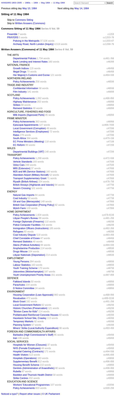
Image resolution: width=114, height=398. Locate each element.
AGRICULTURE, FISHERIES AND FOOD (29, 111)
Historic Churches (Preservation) (30, 308)
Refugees (18, 231)
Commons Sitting (24, 20)
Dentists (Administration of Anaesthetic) (33, 368)
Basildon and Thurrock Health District (32, 375)
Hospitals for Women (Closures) (30, 345)
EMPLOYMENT (15, 258)
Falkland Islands (21, 281)
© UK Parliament (51, 394)
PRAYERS (12, 37)
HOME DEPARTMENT (19, 211)
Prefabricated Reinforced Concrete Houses (35, 315)
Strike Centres (20, 378)
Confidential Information (25, 88)
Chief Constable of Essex (26, 238)
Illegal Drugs (19, 71)
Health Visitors (20, 355)
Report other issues (30, 394)
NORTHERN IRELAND (19, 78)
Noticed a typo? (9, 394)
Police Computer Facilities (27, 225)
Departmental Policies (24, 58)
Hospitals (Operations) (25, 358)
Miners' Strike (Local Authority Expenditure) (35, 328)
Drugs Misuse (20, 251)
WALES (11, 148)
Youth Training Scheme (25, 268)
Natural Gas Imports (23, 195)
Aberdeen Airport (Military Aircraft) (31, 175)
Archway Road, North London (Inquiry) (33, 44)
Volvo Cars (18, 165)
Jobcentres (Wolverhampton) (28, 271)
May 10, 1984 (29, 8)
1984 (36, 3)
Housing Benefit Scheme (26, 365)
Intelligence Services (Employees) (31, 131)
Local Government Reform (27, 305)
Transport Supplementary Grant (29, 178)
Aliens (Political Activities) (26, 245)
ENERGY (12, 191)
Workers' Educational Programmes (31, 385)
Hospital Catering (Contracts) (28, 351)
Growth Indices (21, 68)
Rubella (17, 371)
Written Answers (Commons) (30, 23)
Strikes (16, 105)
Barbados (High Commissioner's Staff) (33, 335)
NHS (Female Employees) (27, 348)
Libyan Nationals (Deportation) (29, 255)
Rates (16, 135)
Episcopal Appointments (25, 125)
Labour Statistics (22, 265)
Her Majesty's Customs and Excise (31, 75)
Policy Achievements (24, 81)
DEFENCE (12, 278)
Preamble (12, 34)
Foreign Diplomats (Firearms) (28, 221)
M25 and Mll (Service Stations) (29, 171)
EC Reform (19, 145)
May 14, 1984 (82, 8)
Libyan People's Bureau (25, 218)
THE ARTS (13, 55)
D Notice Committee (23, 288)
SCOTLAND (13, 95)
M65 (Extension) (21, 168)
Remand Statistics (22, 108)
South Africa (19, 138)
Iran (15, 338)
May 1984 (45, 3)
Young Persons (21, 261)
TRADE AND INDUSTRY (20, 85)
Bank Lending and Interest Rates (30, 61)
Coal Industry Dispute (24, 235)
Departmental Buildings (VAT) (28, 151)
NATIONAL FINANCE (18, 65)
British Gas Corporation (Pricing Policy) (33, 205)
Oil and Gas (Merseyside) (26, 201)
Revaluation (19, 298)
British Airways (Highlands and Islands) (33, 185)
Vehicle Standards (22, 161)
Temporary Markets (23, 321)
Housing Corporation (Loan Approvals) (33, 295)
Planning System (22, 325)
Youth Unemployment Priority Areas (31, 275)
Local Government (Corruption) (29, 128)
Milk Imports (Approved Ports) (29, 115)
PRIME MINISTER (17, 118)
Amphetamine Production (26, 248)
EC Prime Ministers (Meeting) (28, 141)
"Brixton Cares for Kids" (25, 311)
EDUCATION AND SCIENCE (22, 381)
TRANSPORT (14, 155)
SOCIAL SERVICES (17, 341)
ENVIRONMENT (16, 291)
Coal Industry (20, 198)
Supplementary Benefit (25, 361)
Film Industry (20, 91)
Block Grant (19, 301)
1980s (28, 3)
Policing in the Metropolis (26, 41)
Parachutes (19, 285)
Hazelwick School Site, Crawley (29, 318)
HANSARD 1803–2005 (11, 3)
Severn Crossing (22, 188)
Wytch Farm (19, 208)
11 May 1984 (59, 3)
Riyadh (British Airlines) (25, 181)
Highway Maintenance (24, 101)
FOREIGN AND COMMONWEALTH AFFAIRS (31, 331)
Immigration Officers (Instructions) (31, 228)
